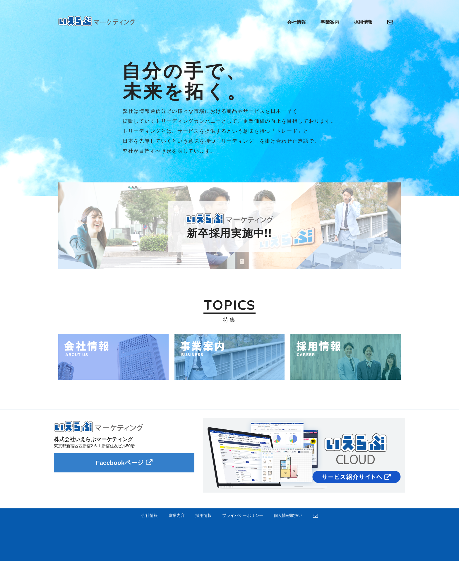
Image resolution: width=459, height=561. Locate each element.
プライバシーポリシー (242, 515)
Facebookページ (124, 462)
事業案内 (330, 22)
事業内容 (176, 515)
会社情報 (296, 22)
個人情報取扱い (288, 515)
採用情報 (363, 22)
